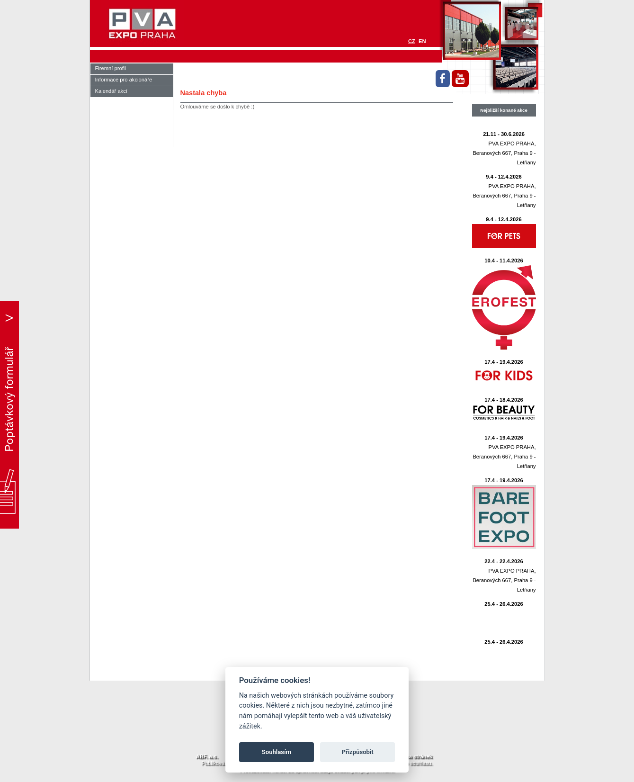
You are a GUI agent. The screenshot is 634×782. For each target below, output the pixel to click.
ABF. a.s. (207, 756)
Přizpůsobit (358, 751)
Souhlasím (276, 751)
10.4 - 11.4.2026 (503, 260)
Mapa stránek (415, 756)
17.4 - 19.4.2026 (503, 362)
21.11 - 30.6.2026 (504, 134)
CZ (411, 41)
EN (422, 41)
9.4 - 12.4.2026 (503, 177)
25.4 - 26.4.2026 (503, 604)
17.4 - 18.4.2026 (503, 400)
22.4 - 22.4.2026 (503, 561)
